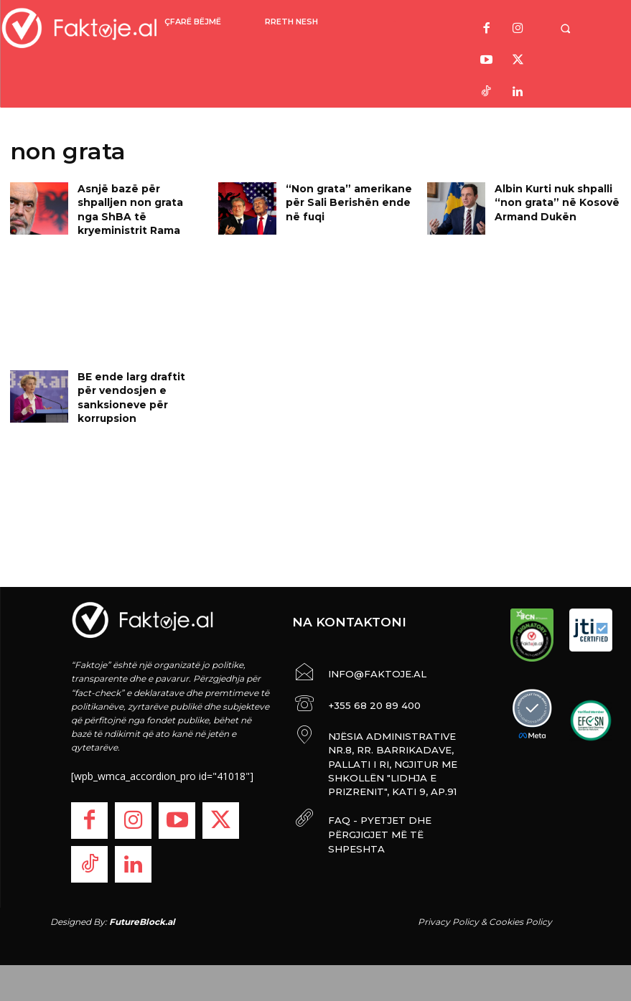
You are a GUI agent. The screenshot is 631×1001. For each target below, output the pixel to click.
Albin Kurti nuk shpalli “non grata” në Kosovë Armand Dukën (549, 199)
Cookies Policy (520, 921)
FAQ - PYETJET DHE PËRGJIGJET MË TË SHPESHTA (392, 808)
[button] (572, 28)
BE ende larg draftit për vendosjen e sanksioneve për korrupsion (140, 387)
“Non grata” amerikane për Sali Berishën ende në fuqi (349, 199)
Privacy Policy (448, 921)
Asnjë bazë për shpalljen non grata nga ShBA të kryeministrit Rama (138, 199)
